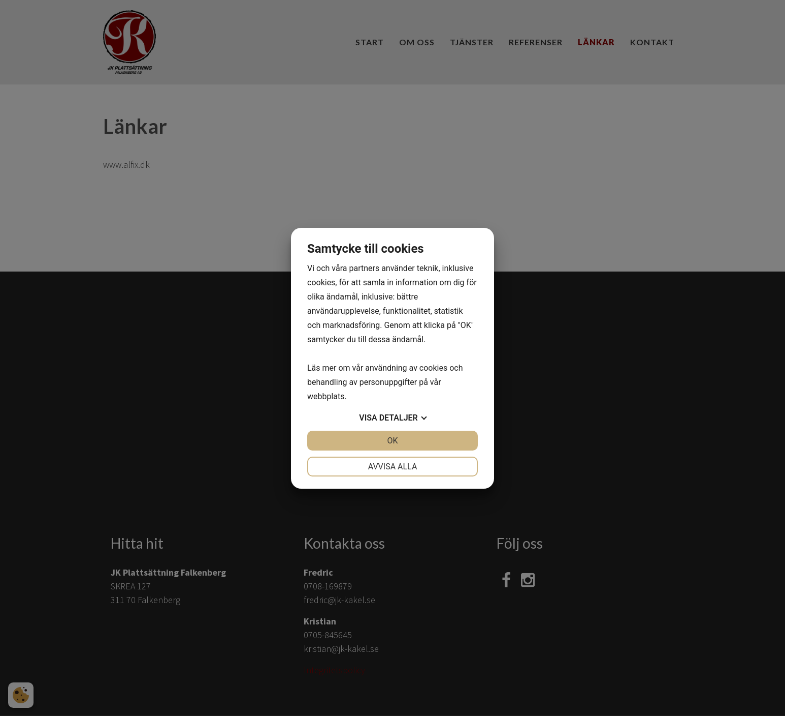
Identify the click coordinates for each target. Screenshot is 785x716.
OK (392, 440)
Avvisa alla (392, 466)
